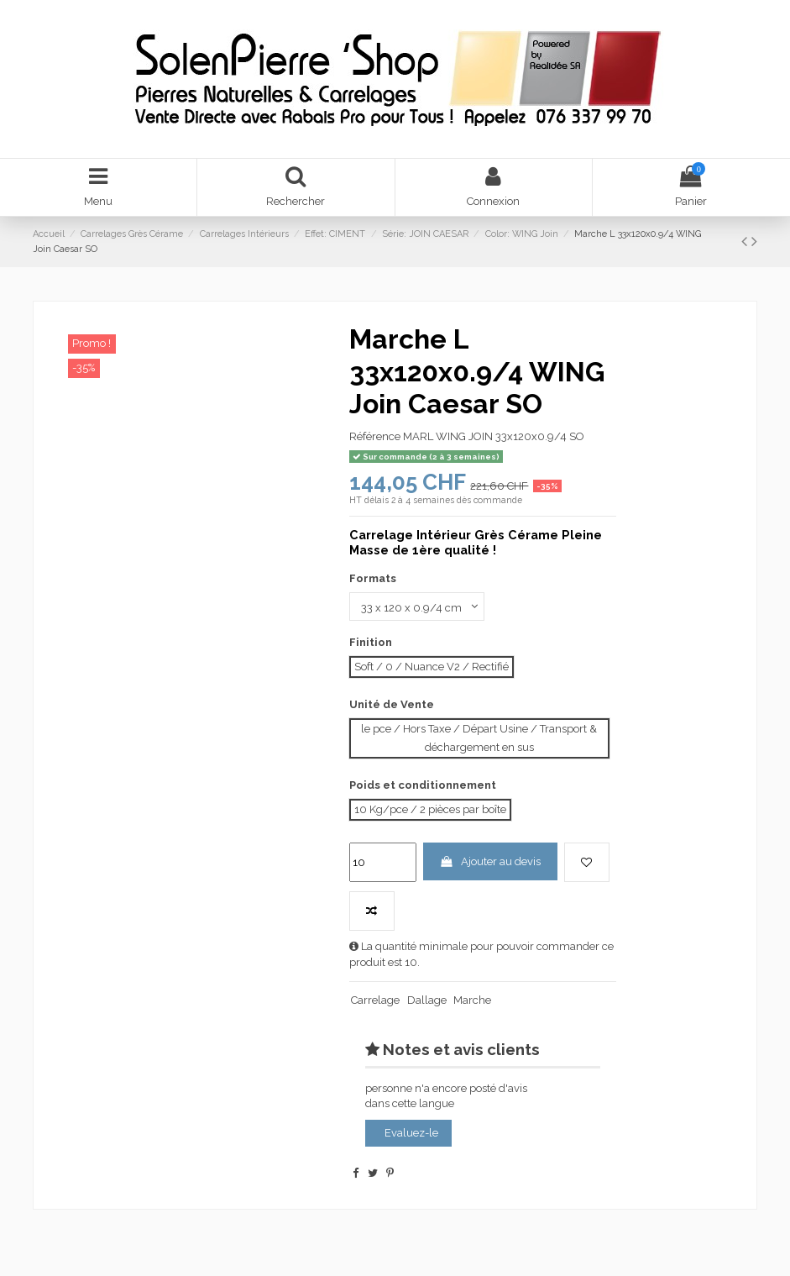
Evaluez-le (411, 1132)
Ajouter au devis (490, 861)
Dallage (427, 1000)
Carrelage (375, 1000)
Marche (472, 1000)
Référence (374, 436)
